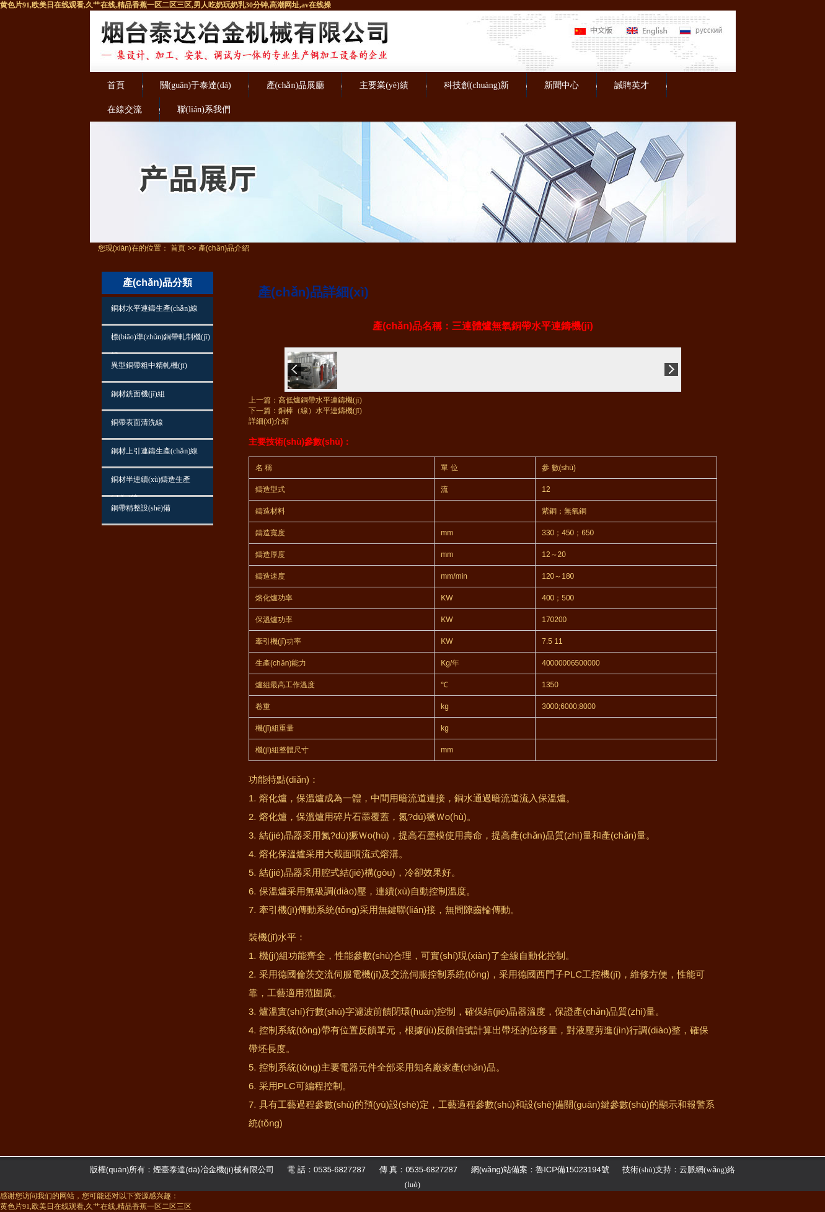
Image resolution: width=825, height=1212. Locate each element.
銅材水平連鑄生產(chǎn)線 (154, 308)
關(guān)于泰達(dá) (195, 85)
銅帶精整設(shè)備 (140, 508)
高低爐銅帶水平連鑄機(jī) (320, 400)
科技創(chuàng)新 (477, 85)
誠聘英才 (631, 85)
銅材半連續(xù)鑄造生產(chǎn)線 (150, 485)
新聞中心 (561, 85)
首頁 (116, 85)
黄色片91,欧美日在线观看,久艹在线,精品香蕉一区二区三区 (96, 1206)
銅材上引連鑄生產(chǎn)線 (154, 451)
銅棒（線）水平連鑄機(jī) (320, 410)
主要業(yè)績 (384, 85)
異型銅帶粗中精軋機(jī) (149, 365)
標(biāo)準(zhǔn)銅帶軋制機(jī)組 (160, 342)
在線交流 (124, 109)
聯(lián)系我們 (204, 109)
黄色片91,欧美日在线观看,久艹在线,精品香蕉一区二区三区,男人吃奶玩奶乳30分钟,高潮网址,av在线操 (165, 5)
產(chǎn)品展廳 (296, 85)
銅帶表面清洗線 (137, 422)
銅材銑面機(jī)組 (138, 394)
